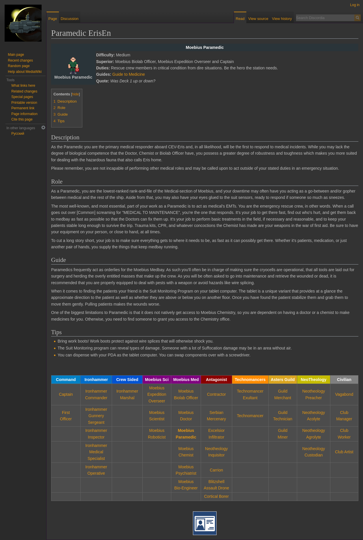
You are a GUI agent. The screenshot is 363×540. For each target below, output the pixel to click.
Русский (17, 134)
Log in (355, 5)
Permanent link (22, 108)
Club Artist (344, 452)
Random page (18, 66)
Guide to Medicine (128, 74)
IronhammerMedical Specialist (96, 452)
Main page (16, 55)
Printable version (24, 103)
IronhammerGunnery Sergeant (96, 416)
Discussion (70, 18)
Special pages (22, 97)
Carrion (216, 470)
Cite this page (21, 119)
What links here (23, 86)
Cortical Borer (216, 496)
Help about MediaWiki (25, 72)
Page (52, 18)
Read (240, 18)
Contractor (216, 394)
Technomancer (250, 415)
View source (258, 18)
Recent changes (20, 60)
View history (282, 18)
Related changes (24, 91)
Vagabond (344, 394)
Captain (66, 394)
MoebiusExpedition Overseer (156, 394)
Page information (24, 114)
